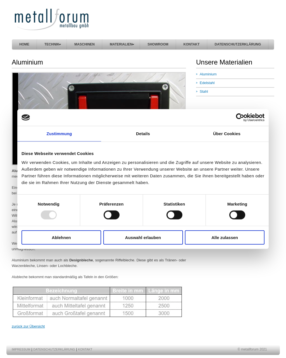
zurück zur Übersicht (28, 326)
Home (24, 44)
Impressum (21, 349)
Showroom (157, 44)
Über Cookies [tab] (226, 133)
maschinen (84, 44)
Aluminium (208, 74)
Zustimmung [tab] (59, 133)
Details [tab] (143, 133)
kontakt (191, 44)
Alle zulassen (224, 237)
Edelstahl (207, 83)
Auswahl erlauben (143, 237)
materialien (122, 44)
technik (52, 44)
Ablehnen (61, 237)
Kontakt (85, 349)
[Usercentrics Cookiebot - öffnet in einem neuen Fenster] (240, 117)
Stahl (204, 91)
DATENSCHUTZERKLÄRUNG (238, 44)
